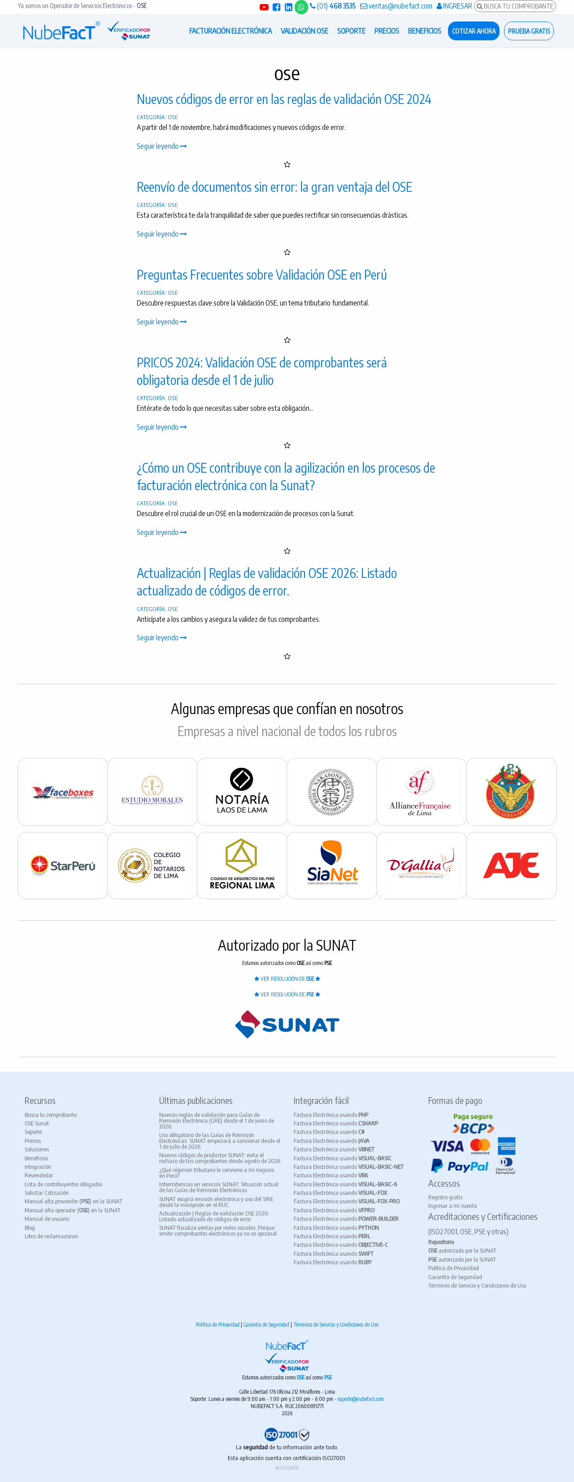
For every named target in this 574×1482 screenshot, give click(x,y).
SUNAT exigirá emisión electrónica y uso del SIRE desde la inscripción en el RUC (216, 1201)
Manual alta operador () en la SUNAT (73, 1210)
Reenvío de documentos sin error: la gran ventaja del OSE (274, 186)
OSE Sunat (37, 1123)
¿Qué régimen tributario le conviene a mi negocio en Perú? (216, 1172)
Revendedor (39, 1175)
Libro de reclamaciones (51, 1236)
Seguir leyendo (162, 146)
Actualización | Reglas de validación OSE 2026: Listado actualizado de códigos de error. (214, 1216)
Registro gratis (445, 1197)
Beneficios (36, 1158)
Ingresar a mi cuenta (452, 1205)
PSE (328, 1377)
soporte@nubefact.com (361, 1399)
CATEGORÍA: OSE (157, 117)
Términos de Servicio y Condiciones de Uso (477, 1285)
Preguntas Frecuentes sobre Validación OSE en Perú (262, 274)
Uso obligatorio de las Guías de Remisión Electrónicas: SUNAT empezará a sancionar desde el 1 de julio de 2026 (219, 1140)
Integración (38, 1166)
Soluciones (37, 1149)
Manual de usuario (47, 1218)
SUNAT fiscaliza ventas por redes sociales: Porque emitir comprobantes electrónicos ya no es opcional (218, 1230)
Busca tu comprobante (51, 1114)
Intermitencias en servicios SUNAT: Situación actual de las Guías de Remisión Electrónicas (218, 1186)
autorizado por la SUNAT (462, 1250)
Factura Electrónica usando (331, 1114)
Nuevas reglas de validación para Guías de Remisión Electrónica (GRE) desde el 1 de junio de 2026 (216, 1120)
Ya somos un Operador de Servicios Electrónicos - (82, 5)
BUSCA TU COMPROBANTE (515, 6)
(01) (333, 5)
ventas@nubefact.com (396, 5)
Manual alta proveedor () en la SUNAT (73, 1201)
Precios (33, 1140)
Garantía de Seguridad (455, 1276)
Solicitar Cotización (47, 1192)
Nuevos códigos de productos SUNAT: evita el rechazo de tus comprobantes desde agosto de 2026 (219, 1157)
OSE (301, 1377)
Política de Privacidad (453, 1267)
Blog (30, 1227)
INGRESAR (454, 5)
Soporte (33, 1131)
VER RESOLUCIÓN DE (287, 978)
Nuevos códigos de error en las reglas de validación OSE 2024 (284, 99)
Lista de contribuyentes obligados (63, 1184)
